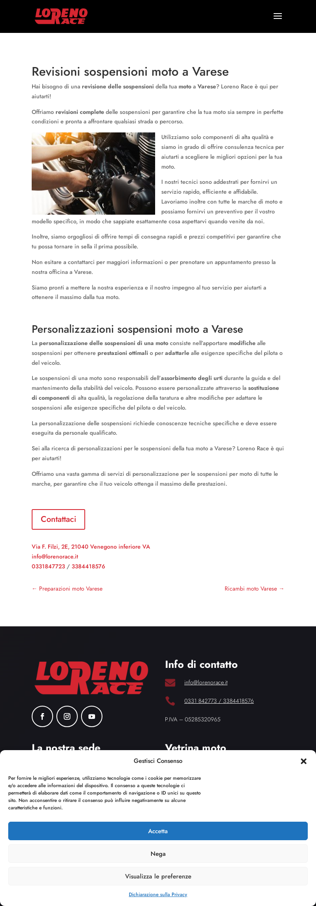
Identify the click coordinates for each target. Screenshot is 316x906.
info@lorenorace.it (55, 556)
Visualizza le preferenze (158, 876)
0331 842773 (200, 701)
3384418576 (88, 566)
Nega (158, 853)
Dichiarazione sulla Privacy (158, 894)
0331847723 (48, 566)
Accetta (158, 831)
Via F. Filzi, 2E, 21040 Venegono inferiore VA (91, 546)
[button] (304, 761)
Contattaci (58, 519)
